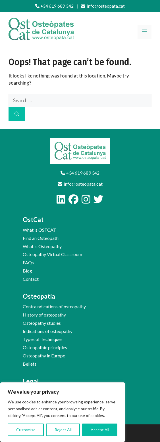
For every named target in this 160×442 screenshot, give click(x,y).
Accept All (100, 429)
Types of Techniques (43, 339)
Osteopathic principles (45, 347)
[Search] (17, 114)
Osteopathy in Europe (44, 355)
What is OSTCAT (39, 229)
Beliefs (29, 363)
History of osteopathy (44, 314)
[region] (62, 412)
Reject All (63, 429)
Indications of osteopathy (47, 331)
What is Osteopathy (42, 246)
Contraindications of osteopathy (54, 306)
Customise (26, 429)
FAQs (28, 262)
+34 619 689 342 (54, 6)
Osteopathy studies (42, 323)
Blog (27, 270)
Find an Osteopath (41, 238)
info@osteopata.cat (103, 6)
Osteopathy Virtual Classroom (52, 254)
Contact (31, 279)
